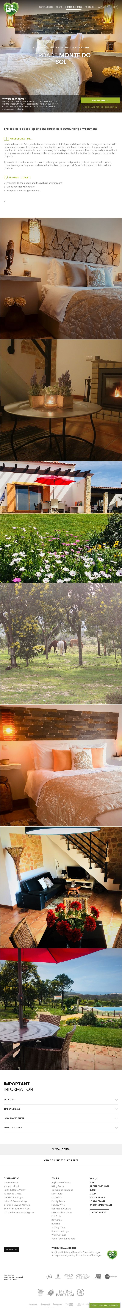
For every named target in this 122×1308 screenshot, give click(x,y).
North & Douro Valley (14, 1189)
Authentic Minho (12, 1193)
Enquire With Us (100, 100)
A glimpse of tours (61, 1182)
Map (92, 1182)
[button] (61, 1099)
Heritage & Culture (61, 1208)
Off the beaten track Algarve (19, 1212)
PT (115, 7)
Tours (59, 7)
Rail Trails (56, 1216)
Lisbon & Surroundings (15, 1201)
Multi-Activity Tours (62, 1212)
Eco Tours (57, 1197)
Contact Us (99, 1212)
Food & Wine (58, 1204)
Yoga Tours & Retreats (63, 1238)
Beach (54, 47)
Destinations (46, 7)
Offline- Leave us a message (103, 1305)
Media (93, 1193)
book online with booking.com (100, 107)
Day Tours (57, 1193)
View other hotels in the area (61, 1160)
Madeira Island (11, 1186)
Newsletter (11, 1249)
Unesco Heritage (60, 1231)
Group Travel (98, 1197)
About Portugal (99, 1186)
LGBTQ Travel (97, 1201)
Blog (93, 1189)
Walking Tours (59, 1234)
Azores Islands (11, 1182)
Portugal (90, 7)
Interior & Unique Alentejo (17, 1204)
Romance (57, 1219)
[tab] (61, 1099)
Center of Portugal (13, 1197)
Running (56, 1223)
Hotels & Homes (73, 7)
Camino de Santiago (62, 1189)
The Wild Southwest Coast (17, 1208)
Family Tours (58, 1201)
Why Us (102, 7)
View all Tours (61, 1149)
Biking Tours (58, 1186)
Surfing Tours (58, 1227)
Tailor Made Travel (101, 1204)
